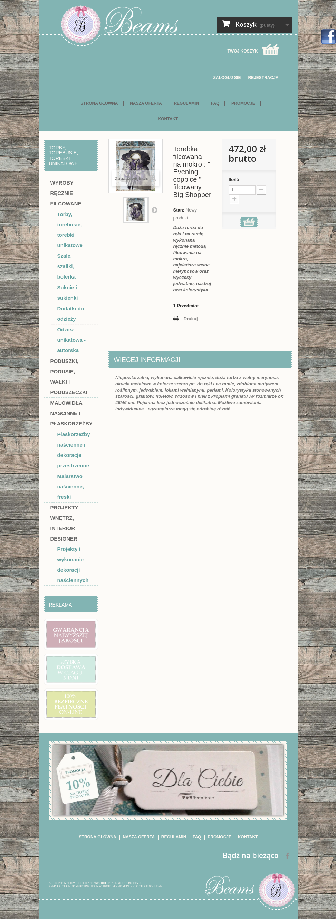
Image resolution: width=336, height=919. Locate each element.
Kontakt (168, 118)
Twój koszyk (242, 51)
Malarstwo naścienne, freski (70, 486)
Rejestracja (263, 77)
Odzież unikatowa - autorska (71, 340)
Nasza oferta (146, 103)
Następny (154, 209)
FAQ (215, 103)
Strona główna (99, 103)
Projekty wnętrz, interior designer (64, 523)
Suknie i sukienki (67, 292)
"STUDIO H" (102, 883)
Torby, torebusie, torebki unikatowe (70, 229)
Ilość (234, 179)
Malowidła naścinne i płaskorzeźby (71, 413)
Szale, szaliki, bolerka (66, 266)
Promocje (243, 103)
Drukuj (190, 318)
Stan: (178, 210)
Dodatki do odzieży (70, 314)
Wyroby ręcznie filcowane (65, 193)
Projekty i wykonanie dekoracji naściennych (73, 564)
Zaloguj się (227, 77)
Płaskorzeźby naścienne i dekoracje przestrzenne (73, 449)
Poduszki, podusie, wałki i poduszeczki (69, 376)
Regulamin (186, 103)
